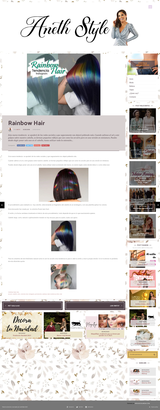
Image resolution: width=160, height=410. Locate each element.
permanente (38, 294)
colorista (23, 294)
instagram (31, 294)
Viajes (131, 90)
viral (61, 294)
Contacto (132, 97)
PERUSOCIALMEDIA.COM (142, 403)
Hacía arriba (153, 407)
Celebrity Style (12, 292)
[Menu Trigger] (150, 7)
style (48, 294)
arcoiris (10, 294)
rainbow (44, 294)
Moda (131, 82)
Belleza (132, 86)
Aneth (18, 129)
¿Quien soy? (134, 93)
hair (27, 294)
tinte (58, 294)
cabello (15, 294)
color (18, 294)
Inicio (131, 79)
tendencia (53, 294)
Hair (18, 292)
